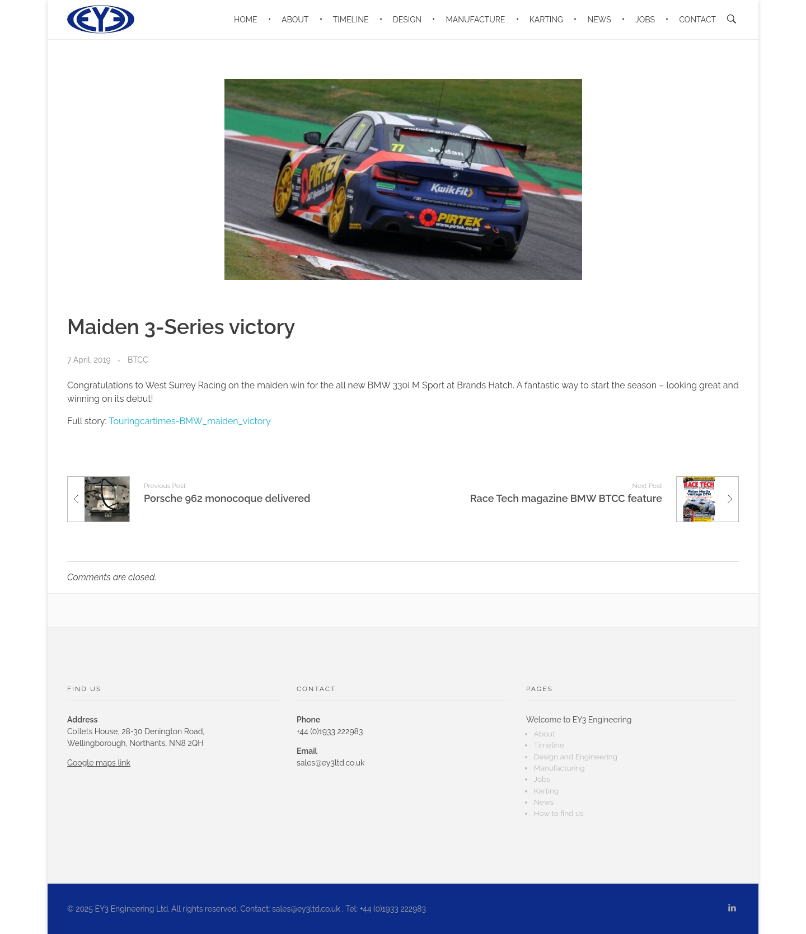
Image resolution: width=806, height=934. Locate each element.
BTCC (138, 359)
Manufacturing (558, 767)
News (543, 801)
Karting (546, 790)
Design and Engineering (575, 756)
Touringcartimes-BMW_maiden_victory (190, 421)
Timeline (548, 744)
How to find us (558, 813)
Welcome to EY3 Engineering (579, 719)
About (544, 733)
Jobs (541, 779)
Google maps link (98, 762)
